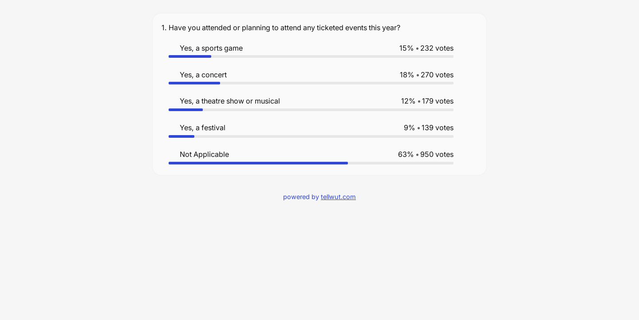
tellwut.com (338, 196)
